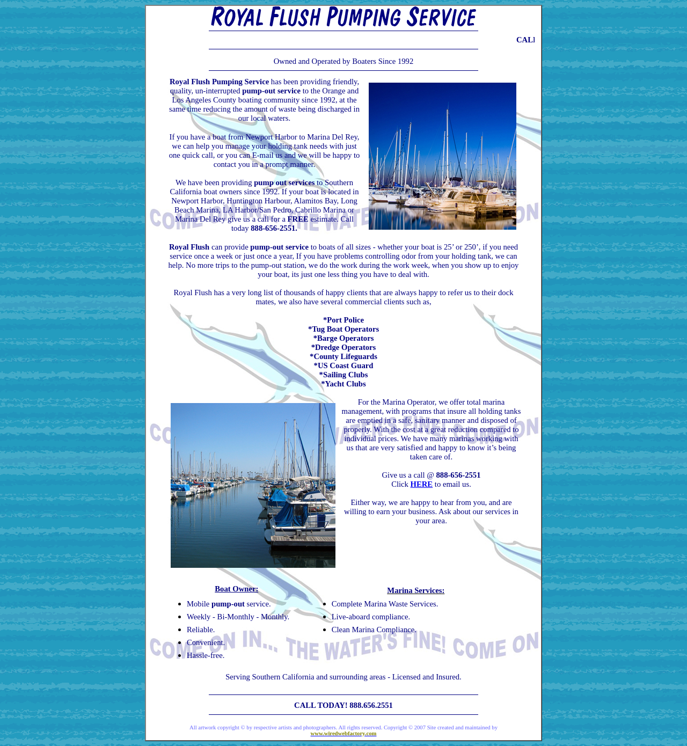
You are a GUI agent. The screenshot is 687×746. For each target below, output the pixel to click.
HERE (422, 484)
